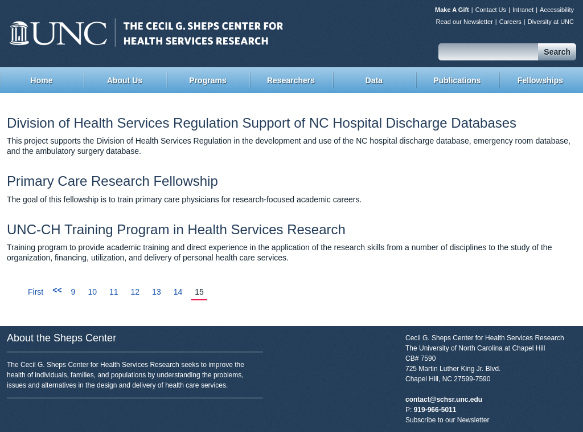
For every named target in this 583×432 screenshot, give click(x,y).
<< (56, 290)
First (35, 291)
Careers (510, 21)
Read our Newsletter (464, 21)
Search (557, 51)
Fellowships (540, 80)
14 (178, 291)
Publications (457, 80)
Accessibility (557, 9)
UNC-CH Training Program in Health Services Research (176, 229)
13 (156, 291)
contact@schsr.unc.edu (443, 400)
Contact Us (490, 9)
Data (374, 80)
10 (92, 291)
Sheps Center (146, 32)
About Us (124, 80)
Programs (207, 80)
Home (42, 80)
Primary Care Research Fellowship (112, 181)
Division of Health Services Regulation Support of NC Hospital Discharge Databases (261, 123)
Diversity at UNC (551, 21)
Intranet (522, 9)
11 (113, 291)
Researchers (291, 80)
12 (135, 291)
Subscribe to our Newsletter (447, 420)
